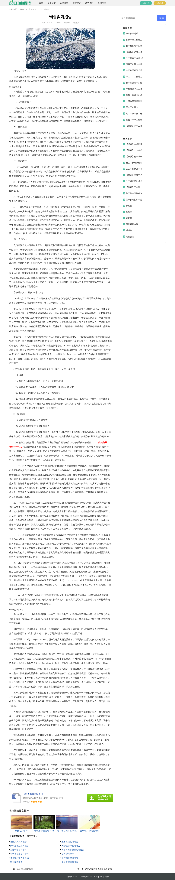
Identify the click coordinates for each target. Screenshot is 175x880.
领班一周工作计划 (134, 40)
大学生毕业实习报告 (19, 846)
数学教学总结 (132, 33)
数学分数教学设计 (134, 46)
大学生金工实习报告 (19, 854)
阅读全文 (67, 23)
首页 (41, 3)
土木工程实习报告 (70, 842)
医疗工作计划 (132, 107)
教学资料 (89, 3)
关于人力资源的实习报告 (73, 850)
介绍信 (129, 206)
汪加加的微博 (84, 877)
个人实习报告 (68, 854)
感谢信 (129, 230)
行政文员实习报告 (18, 842)
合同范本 (64, 3)
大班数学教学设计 (134, 101)
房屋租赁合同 (132, 224)
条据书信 (102, 3)
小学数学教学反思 (134, 70)
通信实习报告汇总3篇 (20, 858)
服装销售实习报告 (70, 858)
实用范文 (51, 3)
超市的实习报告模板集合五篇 (98, 869)
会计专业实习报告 (25, 869)
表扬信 (129, 218)
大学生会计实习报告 (71, 846)
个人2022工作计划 (134, 77)
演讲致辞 (77, 3)
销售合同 (130, 236)
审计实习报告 (16, 862)
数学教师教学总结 (134, 83)
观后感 (129, 212)
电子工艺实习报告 (70, 862)
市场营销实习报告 (18, 850)
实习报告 (45, 10)
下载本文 (75, 23)
